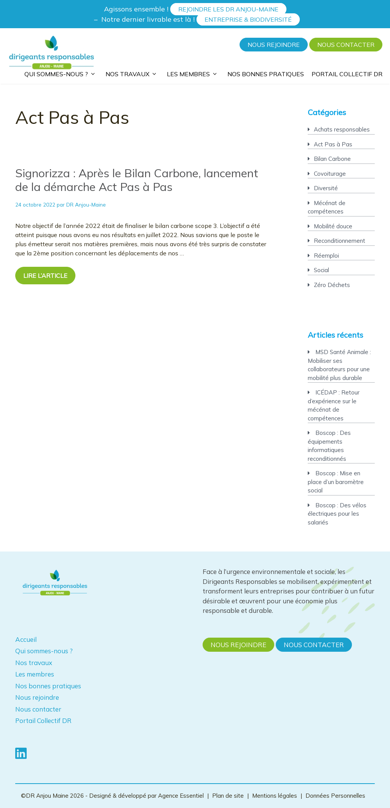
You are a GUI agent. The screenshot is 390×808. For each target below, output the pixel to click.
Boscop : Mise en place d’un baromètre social (336, 482)
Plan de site (228, 795)
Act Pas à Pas (333, 144)
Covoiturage (330, 173)
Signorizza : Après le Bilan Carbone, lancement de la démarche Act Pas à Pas (136, 180)
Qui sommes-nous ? (61, 73)
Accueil (26, 639)
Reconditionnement (339, 240)
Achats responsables (342, 129)
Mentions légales (274, 795)
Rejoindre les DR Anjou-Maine (228, 9)
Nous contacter (345, 44)
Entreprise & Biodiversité (248, 19)
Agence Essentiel (181, 795)
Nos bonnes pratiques (265, 74)
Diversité (326, 188)
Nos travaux (132, 73)
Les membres (193, 73)
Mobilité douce (333, 226)
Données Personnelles (335, 795)
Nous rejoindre (274, 44)
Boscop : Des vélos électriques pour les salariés (337, 514)
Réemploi (326, 255)
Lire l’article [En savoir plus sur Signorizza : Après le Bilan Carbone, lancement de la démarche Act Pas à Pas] (45, 275)
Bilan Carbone (332, 158)
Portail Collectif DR (347, 74)
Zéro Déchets (332, 285)
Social (321, 270)
